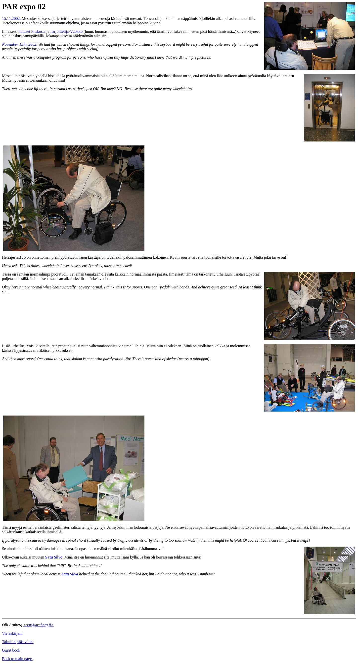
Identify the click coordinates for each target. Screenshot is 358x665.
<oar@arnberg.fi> (38, 625)
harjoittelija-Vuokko (66, 31)
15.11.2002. (12, 18)
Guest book (11, 650)
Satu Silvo (53, 557)
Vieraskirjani (12, 633)
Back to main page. (17, 659)
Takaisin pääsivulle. (18, 642)
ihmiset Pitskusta (31, 31)
